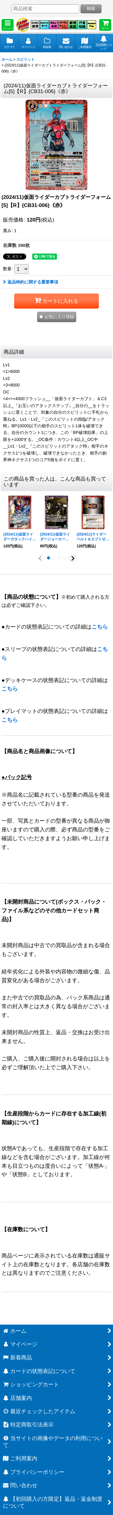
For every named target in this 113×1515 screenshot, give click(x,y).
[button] (8, 25)
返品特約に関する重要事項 (30, 282)
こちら (100, 627)
